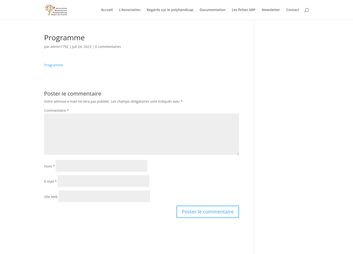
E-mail (50, 181)
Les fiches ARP (243, 10)
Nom (49, 166)
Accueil (107, 10)
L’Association (129, 10)
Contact (292, 10)
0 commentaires (108, 46)
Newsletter (271, 10)
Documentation (213, 10)
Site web (51, 196)
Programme (53, 65)
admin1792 (59, 46)
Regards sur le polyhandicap (170, 10)
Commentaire (56, 110)
